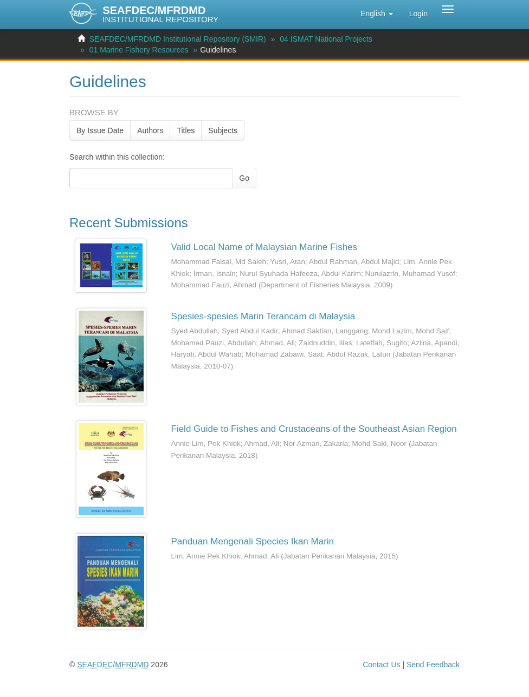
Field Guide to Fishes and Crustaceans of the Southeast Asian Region (314, 429)
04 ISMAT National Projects (326, 39)
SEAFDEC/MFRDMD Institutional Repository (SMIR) (177, 39)
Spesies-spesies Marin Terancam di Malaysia (263, 316)
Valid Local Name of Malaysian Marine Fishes (264, 247)
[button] (376, 13)
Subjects (222, 130)
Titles (186, 130)
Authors (150, 130)
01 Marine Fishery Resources (139, 49)
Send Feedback (433, 664)
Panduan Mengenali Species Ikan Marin (252, 541)
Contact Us (381, 664)
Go (244, 178)
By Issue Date (100, 130)
